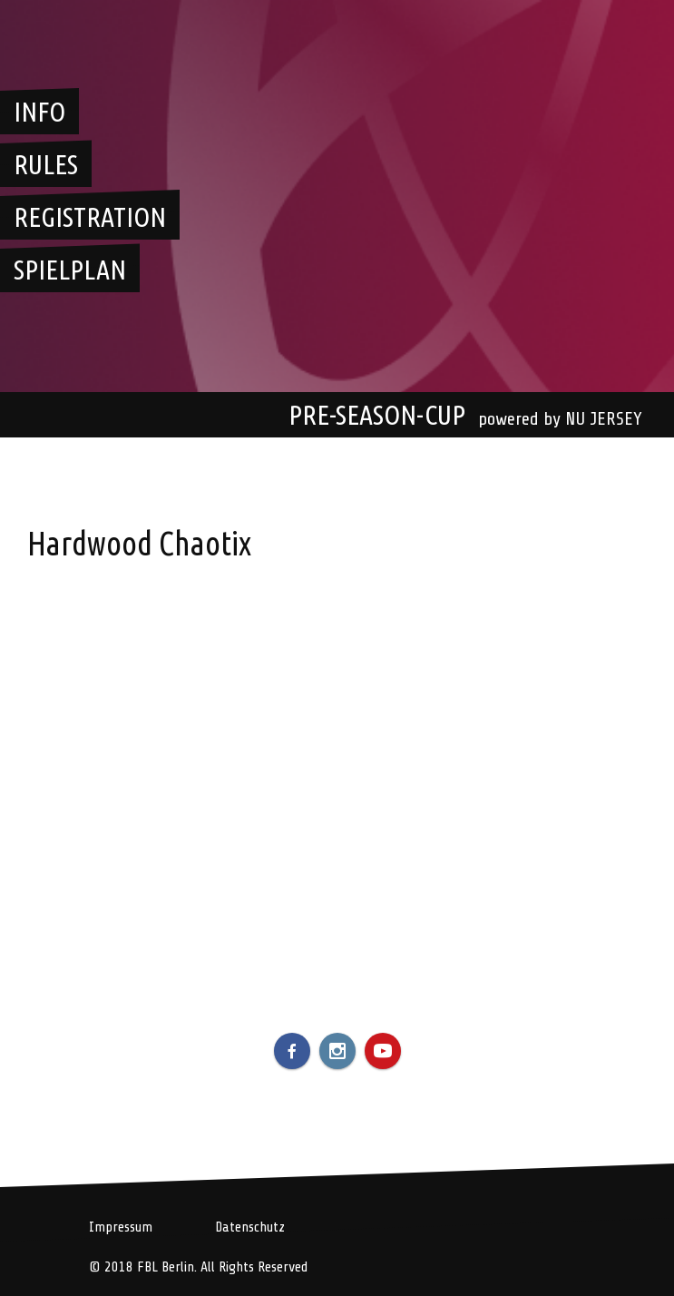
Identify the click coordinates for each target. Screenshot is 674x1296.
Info (39, 111)
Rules (46, 164)
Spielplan (70, 269)
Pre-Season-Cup (376, 414)
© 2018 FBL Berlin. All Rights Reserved (198, 1267)
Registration (90, 216)
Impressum (120, 1227)
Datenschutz (250, 1227)
